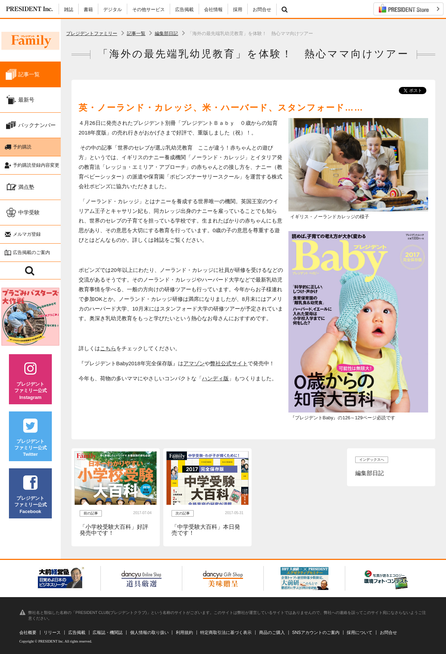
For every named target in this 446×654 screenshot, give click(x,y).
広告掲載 (184, 9)
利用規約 (184, 632)
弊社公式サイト (229, 363)
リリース (52, 632)
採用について (359, 632)
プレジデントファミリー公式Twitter (30, 443)
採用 (237, 9)
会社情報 (213, 9)
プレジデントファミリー (91, 33)
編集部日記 (166, 33)
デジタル (112, 9)
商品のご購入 (272, 632)
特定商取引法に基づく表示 (226, 632)
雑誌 (68, 9)
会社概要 (27, 632)
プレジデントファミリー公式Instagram (30, 385)
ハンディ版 (215, 378)
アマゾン (194, 363)
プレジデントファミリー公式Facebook (30, 499)
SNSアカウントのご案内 (316, 632)
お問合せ (262, 9)
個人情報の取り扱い (149, 632)
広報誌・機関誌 (108, 632)
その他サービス (148, 9)
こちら (108, 348)
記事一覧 (136, 33)
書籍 (88, 9)
